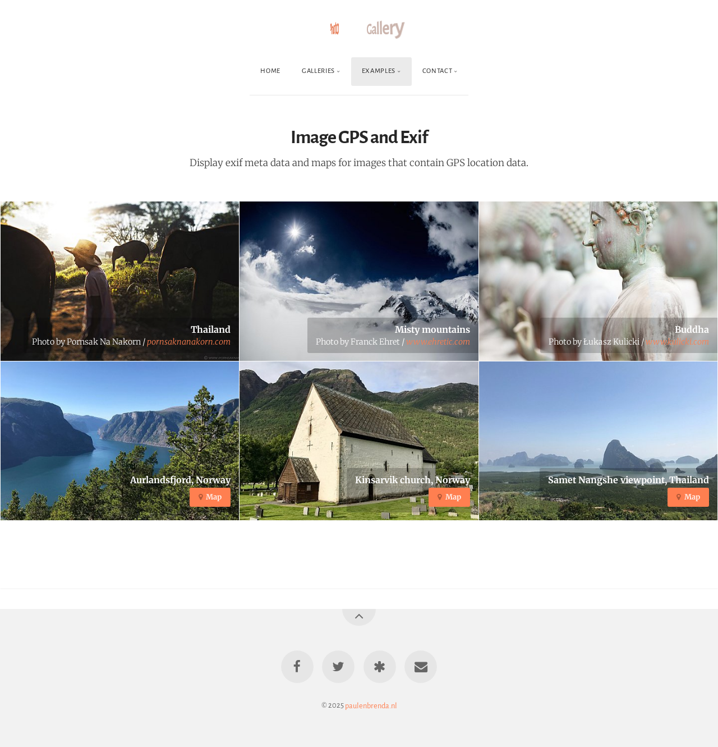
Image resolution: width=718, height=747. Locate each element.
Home (270, 71)
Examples (378, 71)
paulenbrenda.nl (371, 705)
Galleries (318, 71)
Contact (437, 71)
